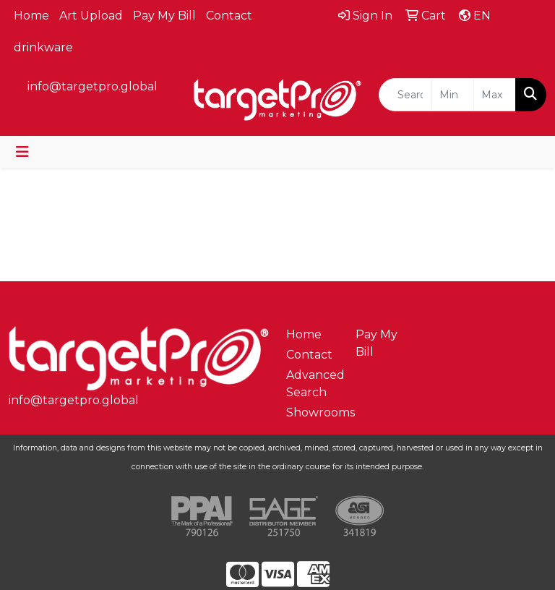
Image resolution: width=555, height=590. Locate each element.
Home (31, 15)
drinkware (43, 47)
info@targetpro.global (92, 86)
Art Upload (91, 15)
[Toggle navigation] (22, 152)
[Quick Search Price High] (494, 94)
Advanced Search (312, 383)
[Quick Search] (405, 94)
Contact (229, 15)
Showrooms (312, 412)
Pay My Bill (164, 15)
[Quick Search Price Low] (452, 94)
